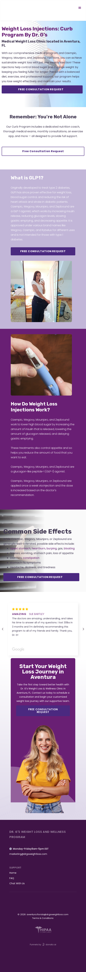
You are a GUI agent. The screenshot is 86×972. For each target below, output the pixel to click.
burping (51, 548)
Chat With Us (17, 883)
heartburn (38, 548)
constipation (31, 558)
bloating (69, 548)
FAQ (11, 878)
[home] (17, 8)
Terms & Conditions (42, 918)
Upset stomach (20, 548)
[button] (80, 8)
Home (12, 872)
